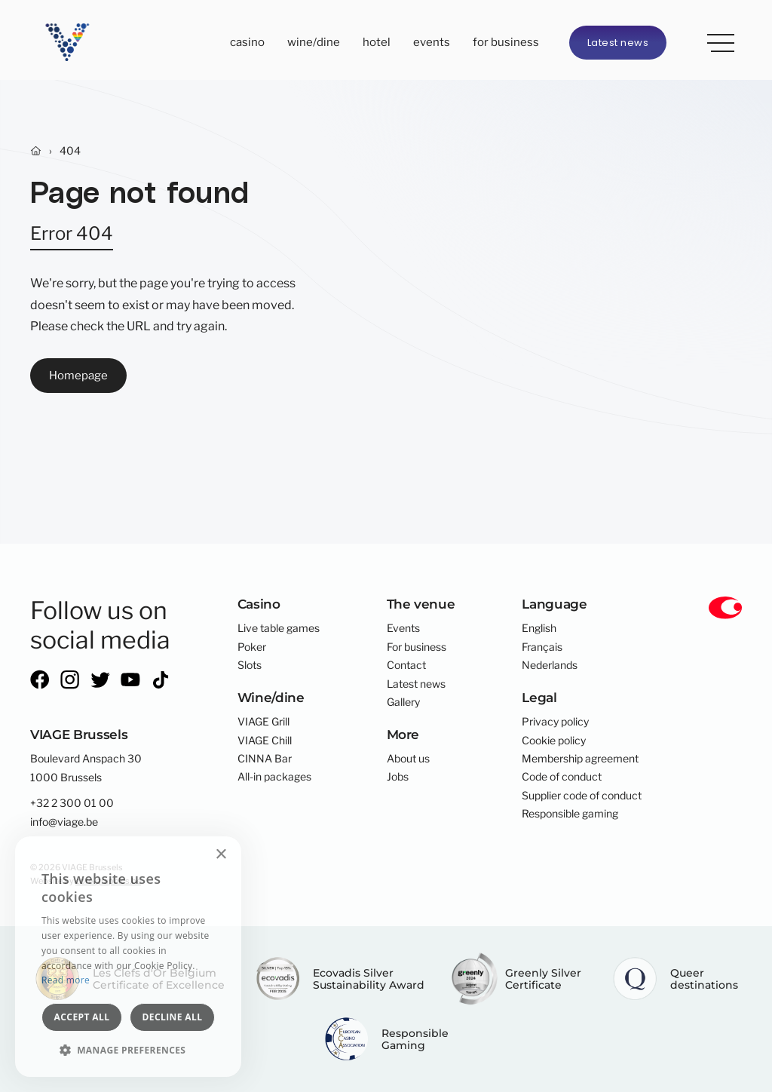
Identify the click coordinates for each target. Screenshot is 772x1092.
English (539, 628)
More (715, 40)
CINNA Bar (264, 758)
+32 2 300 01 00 (72, 803)
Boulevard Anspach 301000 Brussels (86, 768)
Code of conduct (562, 777)
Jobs (398, 777)
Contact (406, 665)
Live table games (278, 628)
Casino (247, 42)
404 (70, 151)
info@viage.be (64, 822)
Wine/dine (313, 42)
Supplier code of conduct (582, 795)
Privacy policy (555, 722)
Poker (251, 647)
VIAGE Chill (264, 740)
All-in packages (274, 777)
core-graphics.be (108, 881)
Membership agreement (580, 758)
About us (408, 758)
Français (542, 647)
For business (506, 42)
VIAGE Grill (263, 722)
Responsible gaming (570, 814)
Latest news (618, 42)
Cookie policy (554, 740)
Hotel (377, 42)
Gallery (403, 702)
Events (431, 42)
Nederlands (549, 665)
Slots (249, 665)
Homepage (78, 375)
